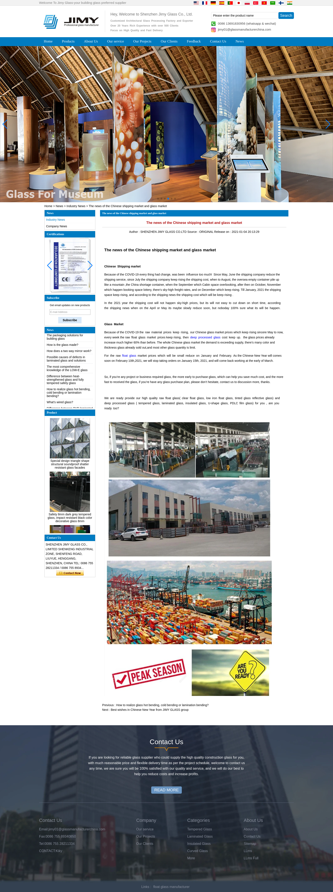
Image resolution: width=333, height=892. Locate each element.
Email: (43, 829)
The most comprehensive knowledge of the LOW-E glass (67, 371)
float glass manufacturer (171, 887)
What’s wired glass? (60, 405)
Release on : (223, 231)
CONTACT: (47, 851)
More (191, 858)
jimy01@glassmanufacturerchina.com (244, 29)
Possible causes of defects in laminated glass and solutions (66, 362)
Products (68, 41)
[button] (158, 198)
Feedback (194, 41)
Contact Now (70, 573)
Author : (134, 231)
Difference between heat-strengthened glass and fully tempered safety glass (65, 383)
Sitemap (250, 843)
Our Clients (169, 41)
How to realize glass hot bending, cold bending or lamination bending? (68, 396)
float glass (129, 355)
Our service (115, 41)
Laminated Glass (200, 836)
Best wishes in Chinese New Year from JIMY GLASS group (149, 709)
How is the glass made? (62, 348)
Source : (193, 231)
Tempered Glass (199, 829)
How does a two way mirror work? (69, 354)
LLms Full (251, 858)
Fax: (42, 836)
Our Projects (142, 41)
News (240, 41)
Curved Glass (197, 851)
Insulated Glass (199, 843)
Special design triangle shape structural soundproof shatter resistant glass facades (70, 467)
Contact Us (218, 41)
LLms (248, 851)
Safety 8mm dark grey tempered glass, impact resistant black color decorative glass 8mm (70, 521)
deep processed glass (205, 337)
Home (48, 41)
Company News (56, 226)
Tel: (41, 843)
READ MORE (166, 790)
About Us (91, 41)
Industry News (75, 206)
